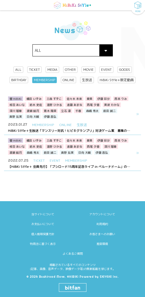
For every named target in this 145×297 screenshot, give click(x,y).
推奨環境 (102, 236)
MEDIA (52, 69)
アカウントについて (102, 206)
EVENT (106, 69)
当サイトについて (42, 206)
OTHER (70, 69)
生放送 (87, 80)
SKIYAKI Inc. (109, 269)
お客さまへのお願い (102, 226)
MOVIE (88, 69)
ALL (18, 69)
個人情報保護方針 (42, 226)
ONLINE (68, 80)
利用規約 (102, 216)
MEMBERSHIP (44, 80)
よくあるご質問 (73, 245)
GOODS (124, 69)
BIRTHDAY (18, 80)
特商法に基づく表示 (43, 236)
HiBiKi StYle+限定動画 (117, 80)
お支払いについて (42, 216)
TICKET (34, 69)
